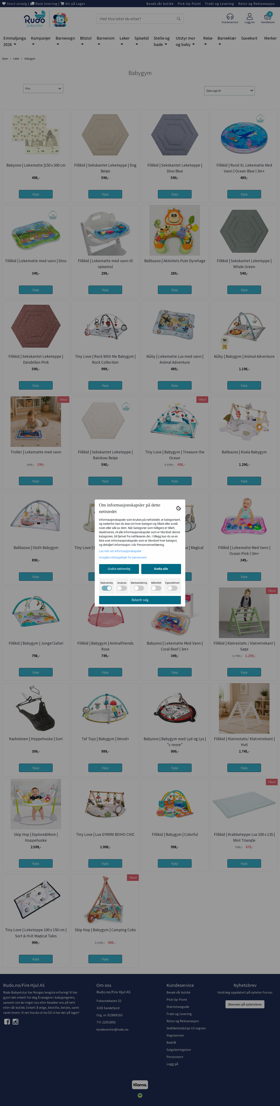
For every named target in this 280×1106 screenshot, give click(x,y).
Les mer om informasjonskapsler (120, 551)
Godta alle (161, 568)
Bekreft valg (140, 600)
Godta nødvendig (119, 568)
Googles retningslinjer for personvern (123, 557)
